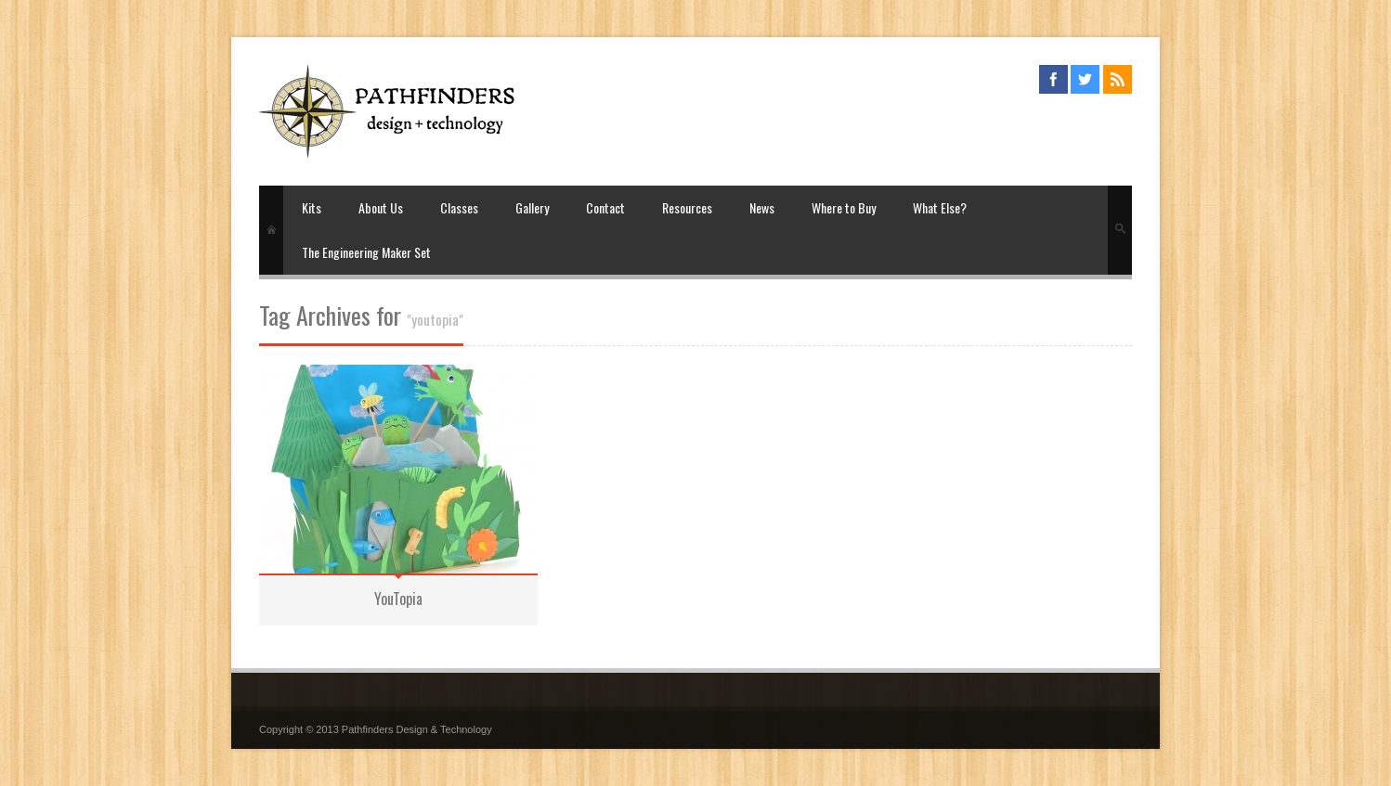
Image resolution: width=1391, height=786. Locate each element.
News (761, 207)
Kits (311, 207)
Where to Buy (844, 207)
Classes (459, 207)
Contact (605, 207)
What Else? (940, 207)
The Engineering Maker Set (366, 252)
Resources (687, 207)
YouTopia (398, 598)
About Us (380, 207)
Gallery (532, 207)
